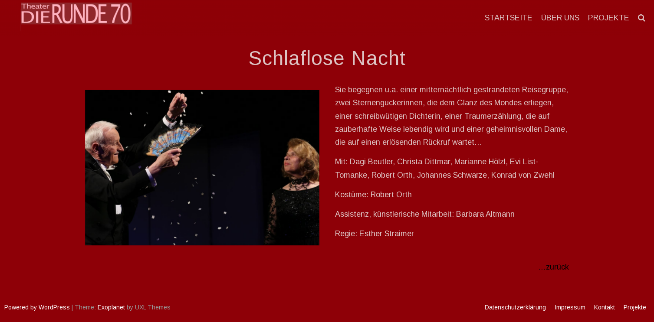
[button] (641, 18)
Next (308, 165)
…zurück (553, 267)
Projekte (608, 17)
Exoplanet (111, 307)
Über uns (560, 17)
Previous (95, 165)
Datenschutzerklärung (515, 307)
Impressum (570, 307)
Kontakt (604, 307)
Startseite (508, 17)
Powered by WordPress (37, 307)
